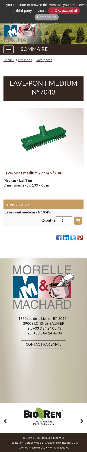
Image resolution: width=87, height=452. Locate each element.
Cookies (23, 447)
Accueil (8, 60)
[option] (43, 416)
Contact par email (43, 344)
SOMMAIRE (34, 49)
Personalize (46, 17)
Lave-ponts (44, 60)
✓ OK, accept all (64, 11)
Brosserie (25, 60)
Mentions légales (58, 447)
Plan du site (37, 447)
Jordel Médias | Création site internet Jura (51, 442)
